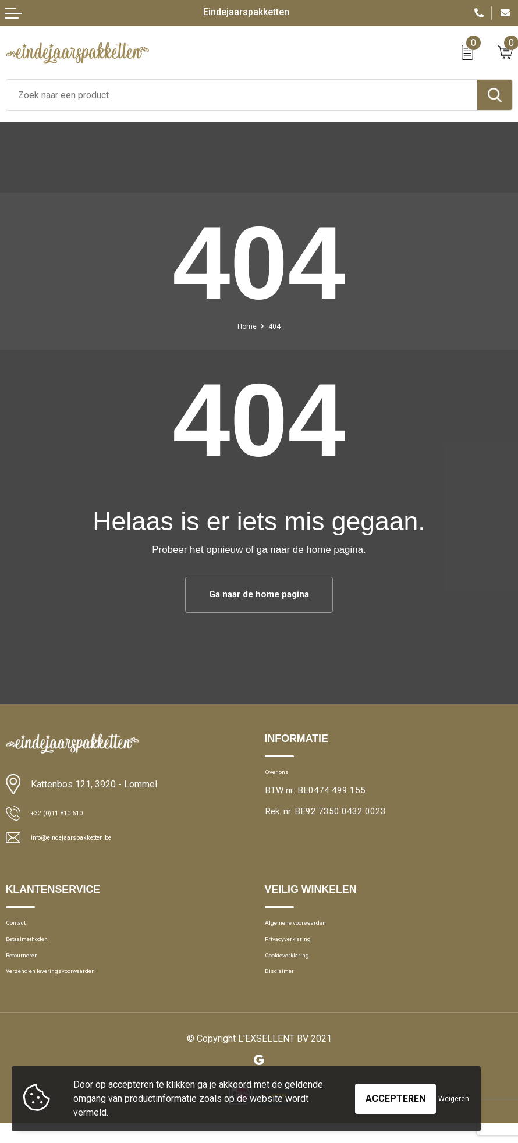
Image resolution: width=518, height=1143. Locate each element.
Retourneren (30, 969)
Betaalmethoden (37, 949)
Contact (21, 929)
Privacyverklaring (297, 949)
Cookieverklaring (296, 969)
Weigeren (453, 1099)
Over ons (282, 775)
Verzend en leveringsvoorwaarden (71, 989)
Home (245, 326)
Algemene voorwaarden (310, 929)
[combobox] (241, 95)
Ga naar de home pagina (259, 595)
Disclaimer (285, 989)
